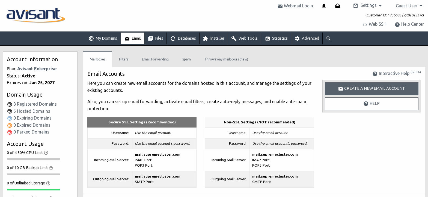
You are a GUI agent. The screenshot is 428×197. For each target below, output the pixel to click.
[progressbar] (33, 159)
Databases (183, 38)
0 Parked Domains (28, 131)
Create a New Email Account (371, 88)
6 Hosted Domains (28, 111)
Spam (186, 59)
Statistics (276, 38)
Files (155, 38)
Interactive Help (396, 73)
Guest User (406, 5)
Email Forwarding (155, 59)
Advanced (307, 38)
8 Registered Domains (32, 104)
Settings (365, 5)
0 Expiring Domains (29, 117)
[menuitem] (324, 5)
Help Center (409, 24)
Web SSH (374, 24)
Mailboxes (97, 59)
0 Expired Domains (28, 125)
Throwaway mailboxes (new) (226, 59)
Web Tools (244, 38)
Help (371, 103)
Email (132, 38)
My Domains (102, 38)
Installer (213, 38)
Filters (123, 59)
